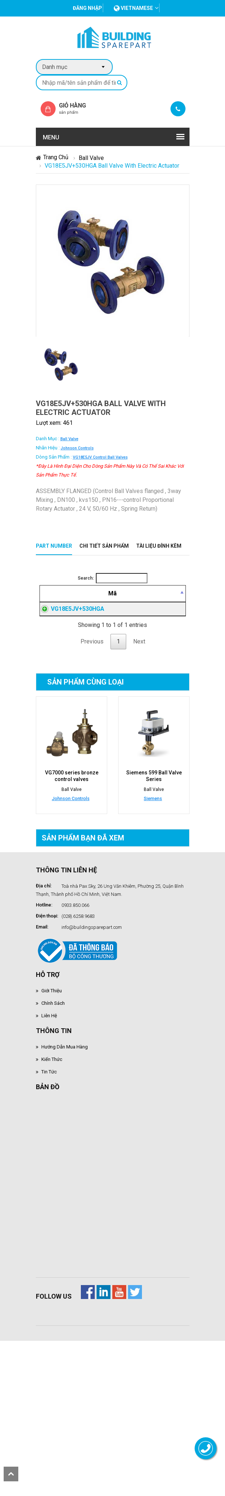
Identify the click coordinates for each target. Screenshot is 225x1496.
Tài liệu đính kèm (158, 546)
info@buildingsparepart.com (91, 1050)
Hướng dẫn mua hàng (64, 1170)
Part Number (54, 546)
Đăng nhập (171, 679)
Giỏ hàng (78, 108)
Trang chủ (55, 157)
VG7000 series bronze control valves (71, 899)
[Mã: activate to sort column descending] (74, 602)
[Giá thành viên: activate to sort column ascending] (171, 602)
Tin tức (49, 1195)
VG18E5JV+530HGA (77, 679)
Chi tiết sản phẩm (104, 546)
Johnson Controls (77, 448)
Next (139, 764)
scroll (11, 1474)
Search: (112, 578)
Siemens (153, 921)
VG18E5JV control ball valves (100, 457)
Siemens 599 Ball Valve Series (153, 899)
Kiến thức (51, 1182)
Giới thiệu (51, 1114)
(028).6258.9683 (78, 1039)
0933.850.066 (75, 1028)
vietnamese (133, 8)
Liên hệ (49, 1139)
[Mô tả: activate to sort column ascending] (132, 602)
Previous (92, 764)
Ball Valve (91, 157)
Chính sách (53, 1126)
